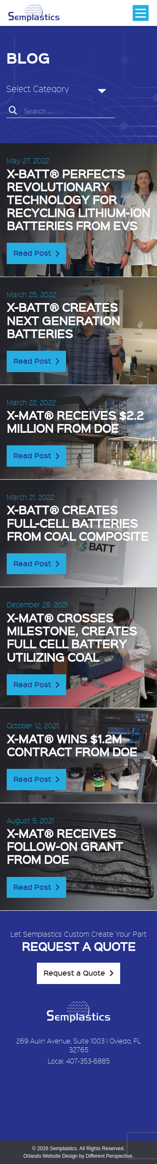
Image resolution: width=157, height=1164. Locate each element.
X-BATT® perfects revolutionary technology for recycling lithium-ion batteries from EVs (78, 200)
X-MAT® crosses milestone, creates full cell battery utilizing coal (72, 637)
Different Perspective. (110, 1156)
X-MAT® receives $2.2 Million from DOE (75, 421)
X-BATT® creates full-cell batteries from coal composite (78, 522)
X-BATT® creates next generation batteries (63, 320)
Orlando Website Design (50, 1156)
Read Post (32, 253)
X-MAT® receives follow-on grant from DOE (65, 846)
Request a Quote (74, 973)
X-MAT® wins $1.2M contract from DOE (72, 745)
